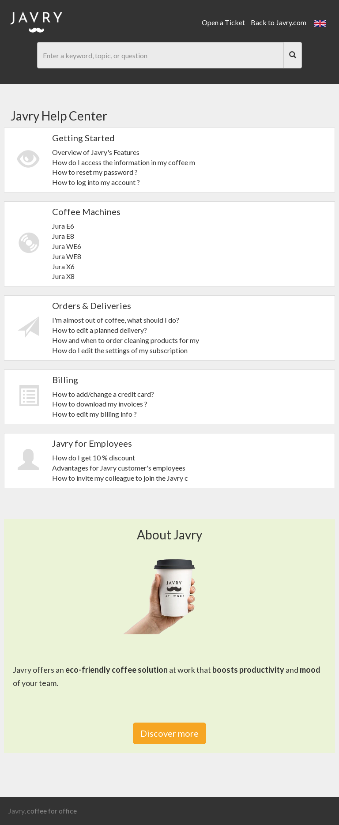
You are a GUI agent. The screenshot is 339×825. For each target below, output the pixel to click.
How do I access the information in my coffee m (123, 162)
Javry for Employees (92, 443)
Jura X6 (63, 266)
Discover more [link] (169, 733)
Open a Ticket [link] (223, 22)
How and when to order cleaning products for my (125, 340)
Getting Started (83, 137)
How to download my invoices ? (99, 403)
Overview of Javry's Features (95, 152)
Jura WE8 (66, 256)
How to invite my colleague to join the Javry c (120, 478)
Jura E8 (63, 236)
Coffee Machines (86, 211)
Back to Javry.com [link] (278, 22)
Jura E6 (63, 226)
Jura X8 (63, 276)
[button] (320, 22)
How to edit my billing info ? (94, 414)
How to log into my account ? (96, 182)
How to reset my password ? (95, 172)
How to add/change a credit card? (103, 394)
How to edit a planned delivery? (99, 330)
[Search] (292, 55)
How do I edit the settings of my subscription (120, 350)
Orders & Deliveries (91, 305)
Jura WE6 (66, 246)
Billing (65, 379)
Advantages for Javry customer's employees (118, 467)
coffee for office (52, 810)
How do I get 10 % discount (93, 457)
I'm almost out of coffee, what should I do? (115, 320)
